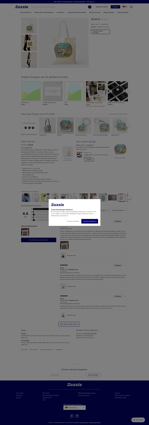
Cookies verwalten (73, 221)
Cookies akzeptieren (90, 221)
